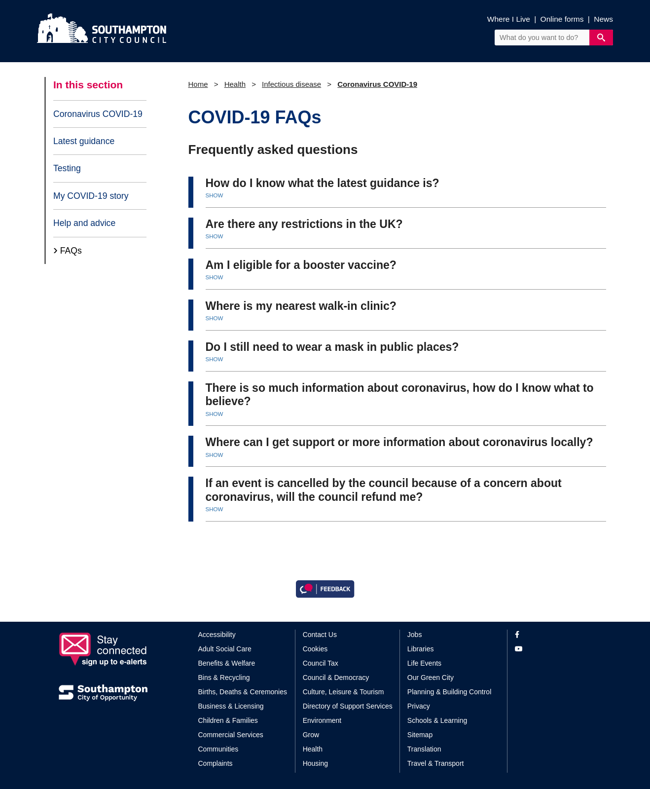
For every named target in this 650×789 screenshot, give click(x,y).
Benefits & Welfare (226, 663)
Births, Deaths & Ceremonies (243, 692)
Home (198, 84)
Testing (67, 168)
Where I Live (508, 19)
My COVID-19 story (91, 196)
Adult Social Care (225, 649)
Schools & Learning (437, 720)
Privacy (418, 706)
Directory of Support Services (348, 706)
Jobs (414, 635)
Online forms (562, 19)
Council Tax (320, 663)
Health (235, 84)
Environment (322, 720)
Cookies (315, 649)
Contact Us (320, 635)
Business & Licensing (231, 706)
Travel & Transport (435, 763)
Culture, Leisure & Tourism (343, 692)
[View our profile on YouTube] (553, 649)
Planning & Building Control (449, 692)
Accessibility (217, 635)
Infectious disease (291, 84)
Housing (315, 763)
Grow (311, 735)
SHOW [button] (214, 195)
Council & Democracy (336, 677)
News (603, 19)
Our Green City (430, 677)
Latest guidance (83, 141)
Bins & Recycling (224, 677)
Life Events (424, 663)
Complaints (215, 763)
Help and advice (84, 223)
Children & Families (228, 720)
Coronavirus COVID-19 (98, 114)
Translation (424, 749)
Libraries (420, 649)
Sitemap (420, 735)
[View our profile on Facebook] (553, 635)
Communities (218, 749)
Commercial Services (230, 735)
